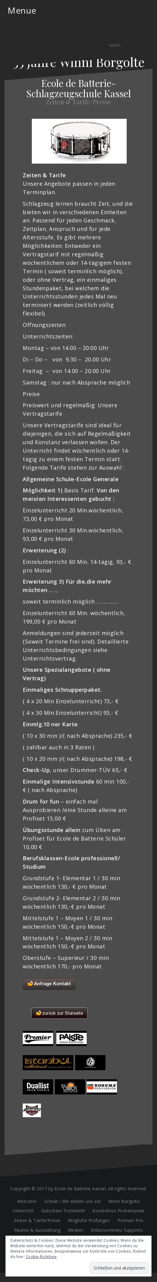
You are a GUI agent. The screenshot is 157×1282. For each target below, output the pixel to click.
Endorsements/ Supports (117, 1230)
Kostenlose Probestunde (118, 1211)
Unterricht (23, 1211)
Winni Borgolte (124, 1201)
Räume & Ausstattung (37, 1230)
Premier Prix (130, 1220)
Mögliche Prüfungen (89, 1220)
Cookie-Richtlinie (41, 1256)
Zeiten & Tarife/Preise (37, 1220)
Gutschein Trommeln (63, 1211)
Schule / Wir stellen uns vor (72, 1201)
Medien (75, 1230)
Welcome (27, 1201)
